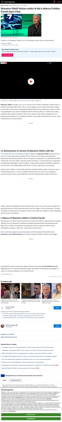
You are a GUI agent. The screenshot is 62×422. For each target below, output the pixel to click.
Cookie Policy (13, 411)
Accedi (59, 1)
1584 (32, 393)
